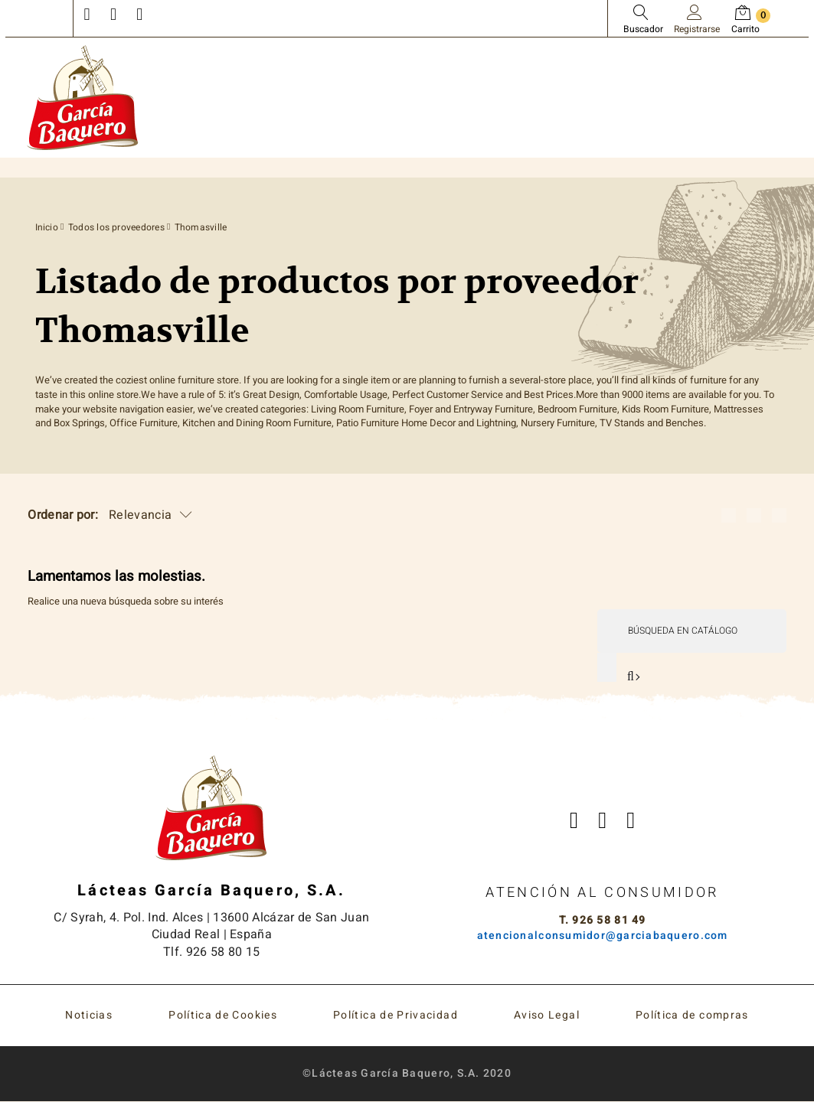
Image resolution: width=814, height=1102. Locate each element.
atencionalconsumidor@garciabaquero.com (602, 936)
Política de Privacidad (395, 1016)
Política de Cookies (222, 1016)
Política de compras (692, 1016)
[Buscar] (691, 631)
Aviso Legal (547, 1016)
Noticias (89, 1016)
